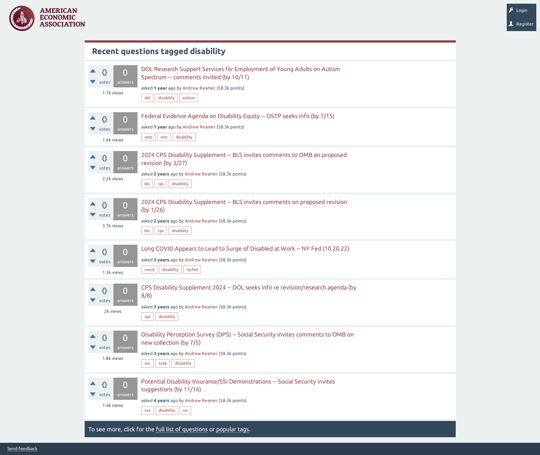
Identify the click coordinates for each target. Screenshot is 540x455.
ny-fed (192, 269)
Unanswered (137, 21)
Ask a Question (226, 21)
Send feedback (22, 448)
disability (166, 98)
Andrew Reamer (199, 88)
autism (189, 98)
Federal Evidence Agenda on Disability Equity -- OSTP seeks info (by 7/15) (237, 116)
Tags (165, 21)
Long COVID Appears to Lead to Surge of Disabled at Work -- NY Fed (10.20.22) (245, 248)
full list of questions (182, 429)
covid (149, 269)
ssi (185, 410)
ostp (148, 137)
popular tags (232, 429)
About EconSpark (309, 21)
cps (161, 183)
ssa (147, 363)
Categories (192, 21)
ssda (163, 363)
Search (257, 21)
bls (147, 183)
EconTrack (345, 21)
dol (147, 98)
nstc (164, 137)
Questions (106, 21)
